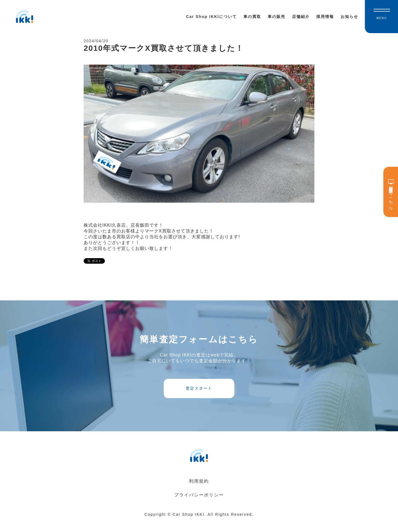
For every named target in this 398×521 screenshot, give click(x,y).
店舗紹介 (301, 16)
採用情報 (325, 16)
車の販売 (276, 16)
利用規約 (199, 481)
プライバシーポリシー (199, 495)
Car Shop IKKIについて (211, 16)
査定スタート (199, 388)
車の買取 (252, 16)
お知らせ (349, 16)
